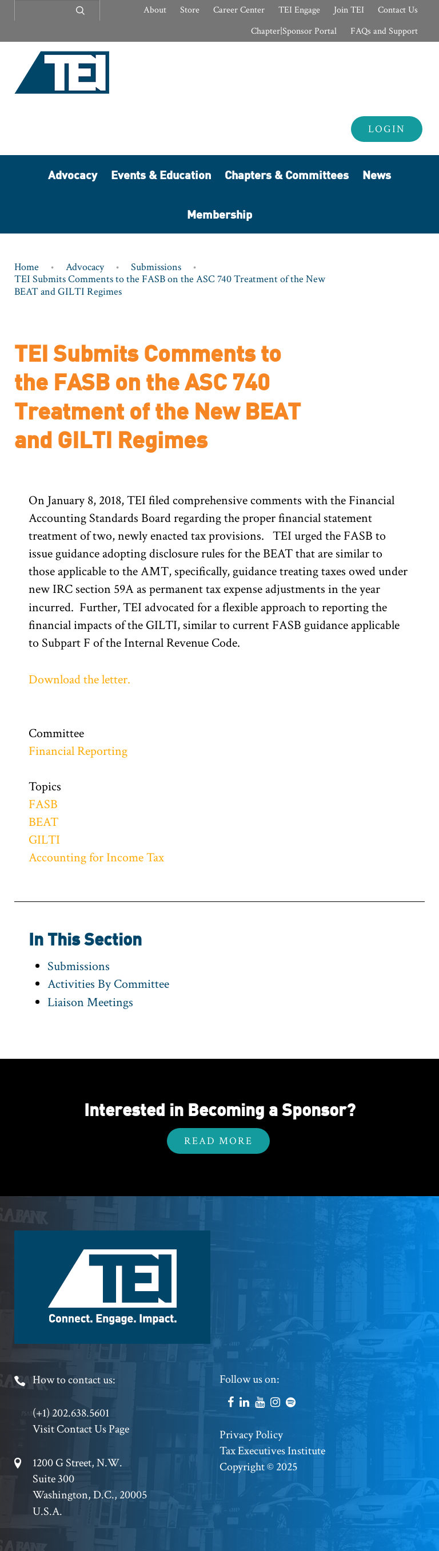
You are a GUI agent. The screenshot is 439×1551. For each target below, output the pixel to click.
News (376, 174)
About (154, 10)
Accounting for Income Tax (96, 857)
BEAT (43, 822)
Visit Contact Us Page (81, 1429)
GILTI (44, 840)
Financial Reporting (78, 751)
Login (386, 129)
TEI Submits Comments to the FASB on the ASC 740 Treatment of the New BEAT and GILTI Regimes (169, 285)
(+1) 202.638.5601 (71, 1413)
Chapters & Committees (287, 174)
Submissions (156, 267)
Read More (218, 1141)
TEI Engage (299, 10)
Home (26, 267)
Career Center (239, 10)
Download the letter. (79, 679)
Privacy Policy (251, 1434)
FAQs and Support (384, 31)
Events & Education (161, 174)
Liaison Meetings (90, 1002)
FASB (43, 804)
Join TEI (349, 10)
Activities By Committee (108, 984)
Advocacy (72, 174)
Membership (219, 213)
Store (189, 10)
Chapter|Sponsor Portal (294, 31)
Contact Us (398, 10)
